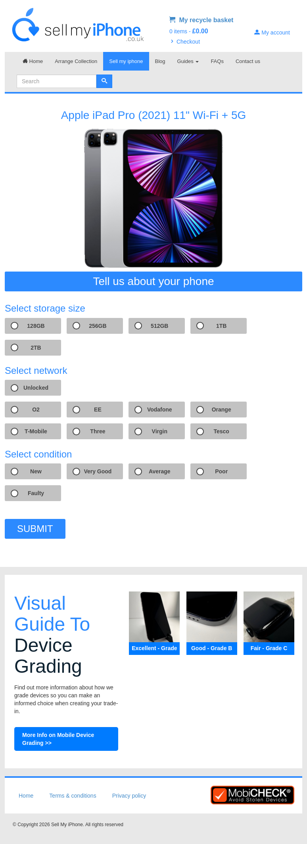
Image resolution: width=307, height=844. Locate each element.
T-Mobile (36, 431)
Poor (221, 471)
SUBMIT (35, 528)
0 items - (188, 31)
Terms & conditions (72, 795)
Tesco (221, 431)
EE (98, 409)
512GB (159, 326)
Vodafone (159, 409)
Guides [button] (188, 61)
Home (33, 61)
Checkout (184, 41)
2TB (36, 347)
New (36, 471)
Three (97, 431)
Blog (160, 61)
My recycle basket (201, 20)
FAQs (217, 61)
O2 (36, 409)
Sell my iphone (126, 61)
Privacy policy (129, 795)
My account (272, 32)
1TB (221, 326)
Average (160, 471)
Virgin (159, 431)
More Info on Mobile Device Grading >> (58, 739)
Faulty (36, 493)
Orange (221, 409)
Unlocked (35, 388)
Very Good (97, 471)
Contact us (248, 61)
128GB (35, 326)
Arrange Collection (76, 61)
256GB (97, 326)
